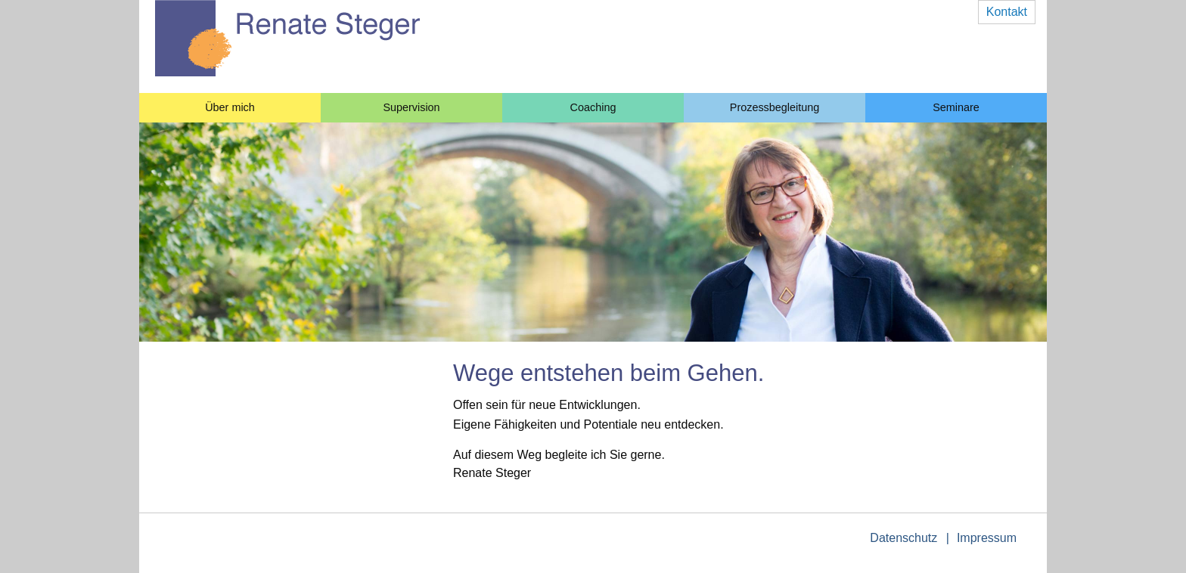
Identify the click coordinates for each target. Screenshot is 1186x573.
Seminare (956, 107)
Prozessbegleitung (774, 107)
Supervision (411, 107)
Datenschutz (903, 537)
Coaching (593, 107)
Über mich (230, 107)
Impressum (987, 537)
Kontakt (1006, 11)
